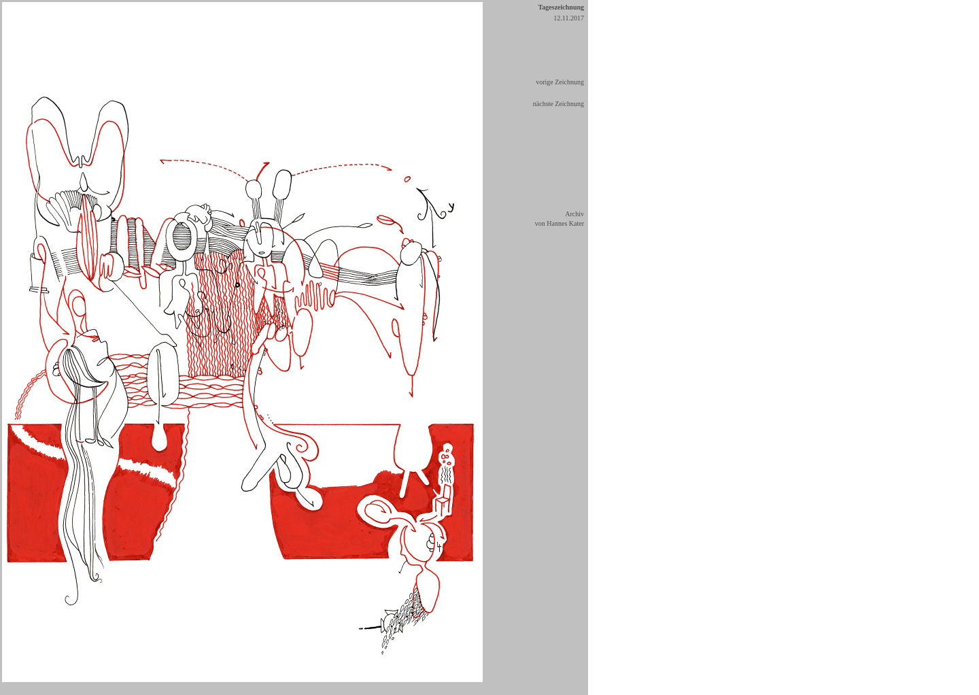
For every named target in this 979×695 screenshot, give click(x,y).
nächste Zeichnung (558, 103)
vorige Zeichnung (560, 82)
